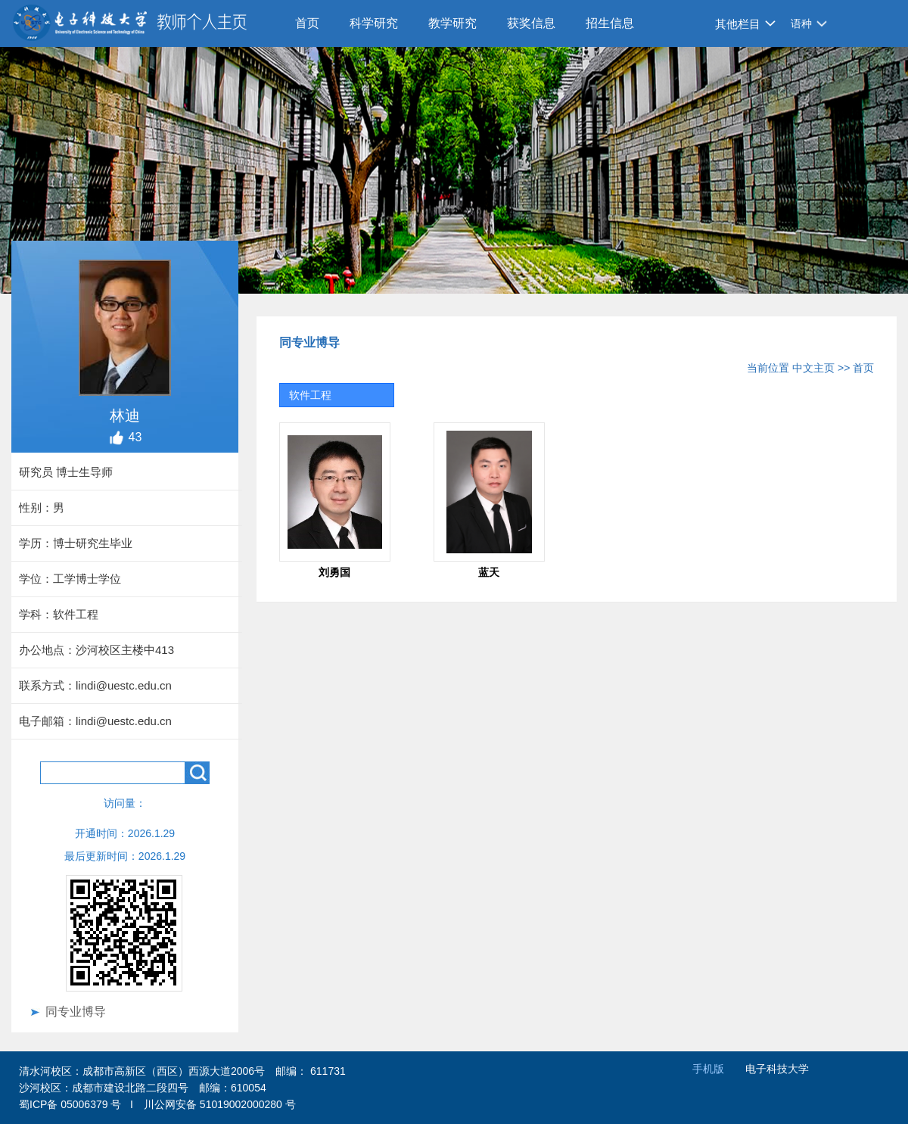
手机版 (708, 1069)
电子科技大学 (777, 1069)
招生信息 (610, 23)
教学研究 (452, 23)
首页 (307, 23)
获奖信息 (531, 23)
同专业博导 (75, 1011)
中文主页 (813, 368)
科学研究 (374, 23)
